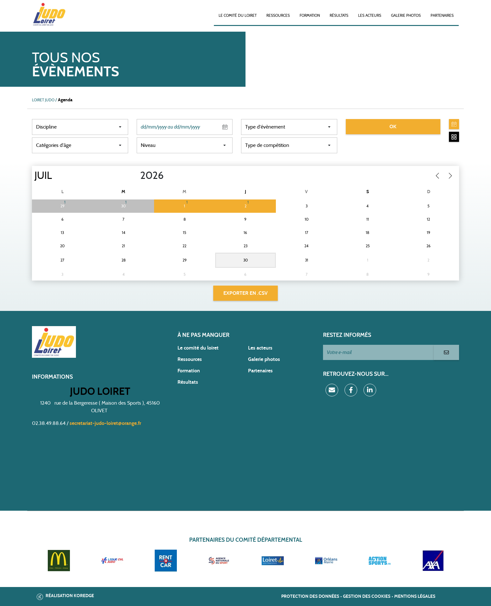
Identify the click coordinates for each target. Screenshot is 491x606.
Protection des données (310, 596)
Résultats (339, 15)
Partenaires (442, 15)
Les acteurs (369, 15)
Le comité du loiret (198, 347)
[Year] (135, 176)
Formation (310, 15)
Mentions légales (414, 596)
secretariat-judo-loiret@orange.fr (105, 423)
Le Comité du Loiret (238, 15)
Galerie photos (406, 15)
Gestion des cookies (366, 596)
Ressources (278, 15)
